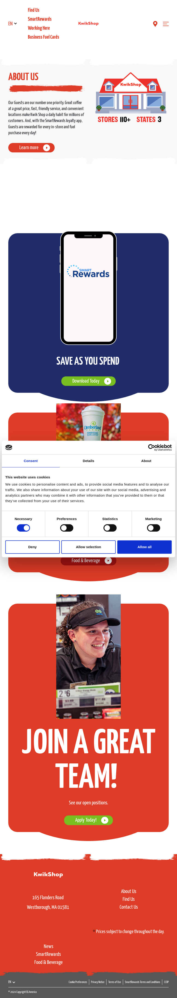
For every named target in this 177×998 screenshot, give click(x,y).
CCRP (166, 982)
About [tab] (146, 461)
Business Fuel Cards (43, 37)
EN (10, 23)
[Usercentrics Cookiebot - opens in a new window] (151, 447)
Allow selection (88, 547)
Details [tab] (88, 461)
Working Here (39, 28)
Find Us (33, 10)
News (48, 946)
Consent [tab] (31, 461)
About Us (128, 891)
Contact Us (129, 907)
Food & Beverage (48, 962)
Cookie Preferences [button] (78, 982)
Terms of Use (114, 982)
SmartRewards (40, 19)
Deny (32, 547)
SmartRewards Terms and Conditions (142, 982)
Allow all (145, 547)
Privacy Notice (97, 982)
